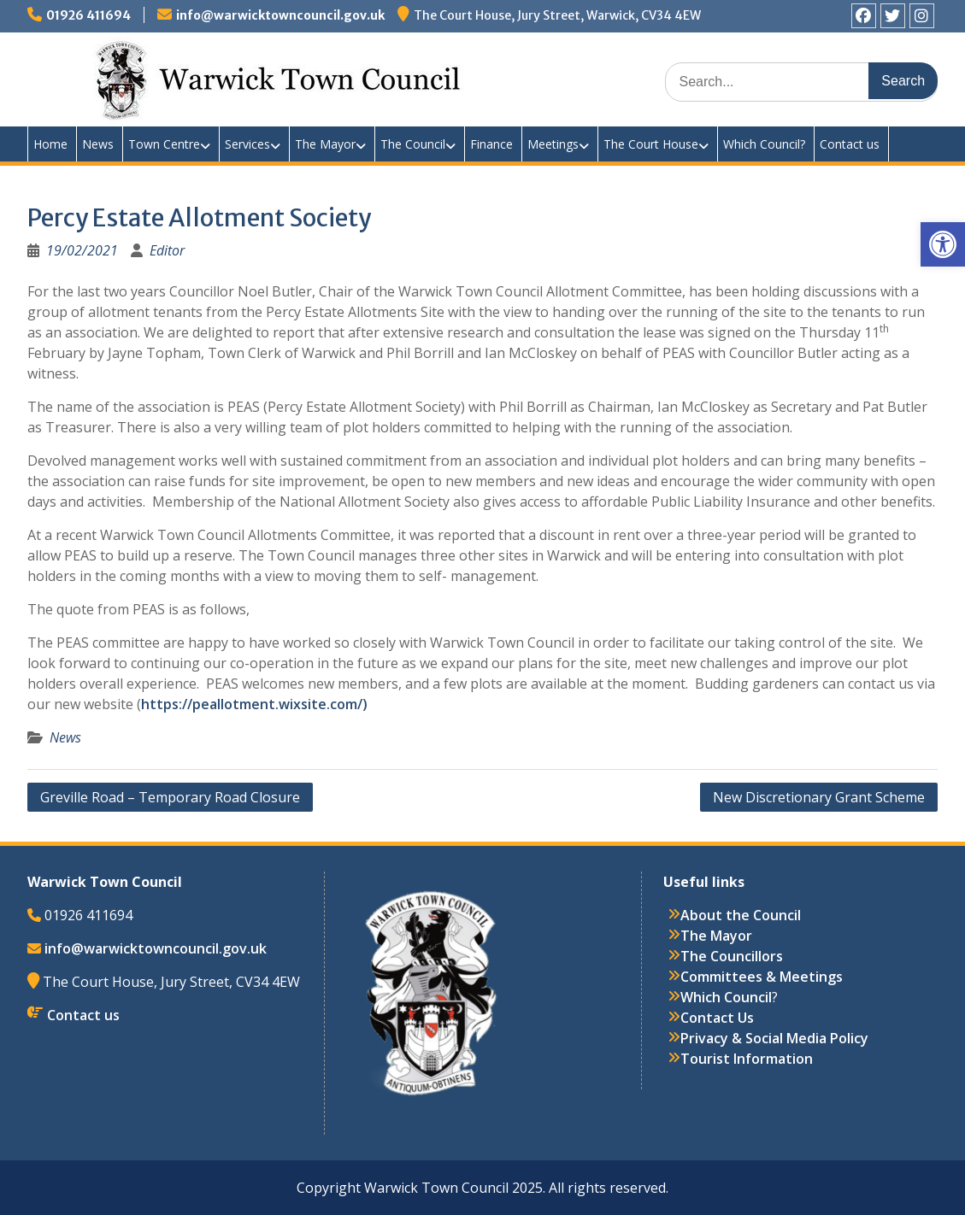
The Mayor (325, 144)
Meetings (553, 144)
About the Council (740, 915)
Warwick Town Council (335, 77)
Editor (167, 250)
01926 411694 (88, 15)
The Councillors (731, 956)
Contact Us (717, 1017)
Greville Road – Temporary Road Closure (170, 797)
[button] (943, 244)
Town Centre (164, 144)
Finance (491, 144)
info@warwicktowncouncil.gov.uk (280, 15)
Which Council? (764, 144)
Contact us (850, 144)
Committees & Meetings (761, 976)
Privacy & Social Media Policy (774, 1038)
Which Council (726, 997)
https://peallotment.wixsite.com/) (254, 704)
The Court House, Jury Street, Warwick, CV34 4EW (557, 15)
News (98, 144)
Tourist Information (746, 1058)
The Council (412, 144)
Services (247, 144)
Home (50, 144)
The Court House (650, 144)
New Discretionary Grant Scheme (819, 797)
